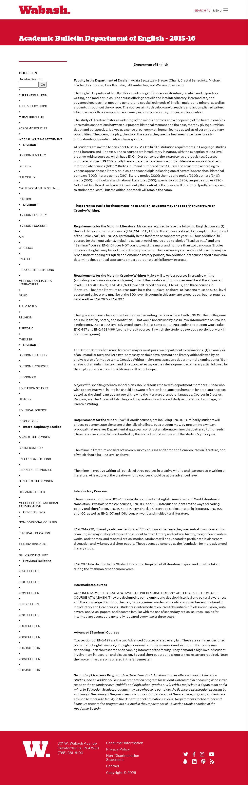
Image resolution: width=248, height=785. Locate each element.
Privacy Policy (118, 749)
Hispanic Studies (32, 492)
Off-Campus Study (33, 555)
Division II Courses (33, 226)
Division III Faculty (33, 355)
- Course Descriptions (36, 270)
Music (23, 295)
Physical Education (34, 533)
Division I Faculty (32, 155)
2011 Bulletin (29, 604)
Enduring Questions (35, 459)
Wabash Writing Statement (40, 139)
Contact (112, 766)
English (25, 259)
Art (22, 237)
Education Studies (33, 388)
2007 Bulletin (29, 648)
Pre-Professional (33, 544)
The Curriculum (31, 117)
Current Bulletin (33, 95)
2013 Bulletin (29, 582)
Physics (25, 199)
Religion (25, 317)
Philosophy (28, 306)
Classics (26, 248)
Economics (27, 377)
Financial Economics (35, 470)
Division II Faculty (33, 215)
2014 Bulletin (29, 571)
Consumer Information (124, 743)
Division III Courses (33, 366)
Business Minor (31, 448)
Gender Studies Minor (36, 481)
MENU (220, 10)
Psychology (28, 421)
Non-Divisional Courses (38, 522)
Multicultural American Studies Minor (38, 504)
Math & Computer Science (39, 188)
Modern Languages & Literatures (35, 282)
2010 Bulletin (29, 615)
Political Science (33, 410)
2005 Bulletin (29, 670)
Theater (25, 339)
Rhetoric (26, 328)
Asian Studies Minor (34, 437)
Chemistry (27, 177)
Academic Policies (33, 128)
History (25, 399)
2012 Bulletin (29, 593)
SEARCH (202, 10)
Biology (25, 166)
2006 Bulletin (29, 659)
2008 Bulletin (29, 637)
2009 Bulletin (29, 626)
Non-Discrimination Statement (122, 758)
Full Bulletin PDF (33, 106)
